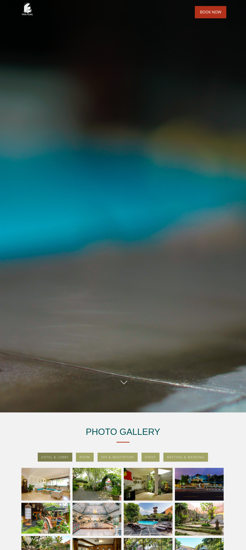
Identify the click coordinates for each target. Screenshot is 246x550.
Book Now (210, 12)
